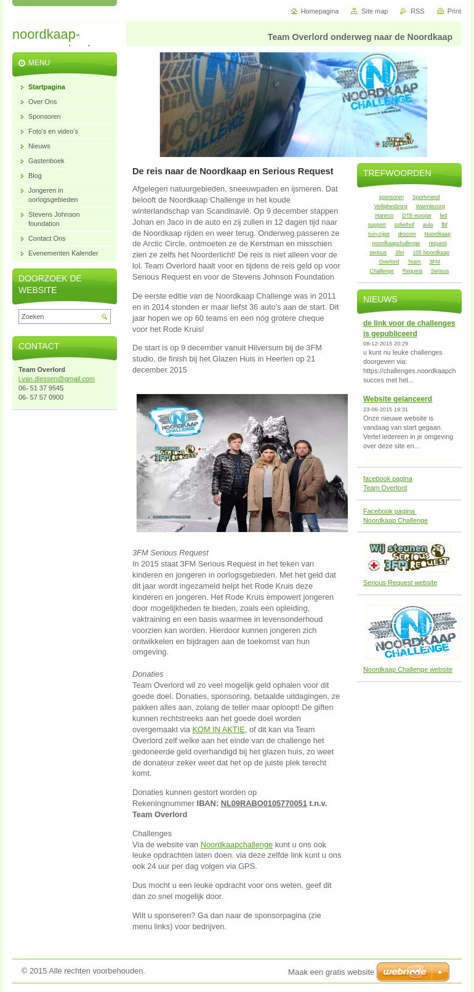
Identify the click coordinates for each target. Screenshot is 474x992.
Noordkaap (438, 234)
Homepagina (320, 11)
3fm (399, 252)
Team (414, 262)
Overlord (389, 262)
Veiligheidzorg (391, 206)
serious (378, 252)
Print (454, 11)
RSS (417, 11)
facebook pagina (387, 478)
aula (428, 225)
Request (412, 271)
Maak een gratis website (331, 972)
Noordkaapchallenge (237, 844)
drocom (407, 234)
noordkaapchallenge (396, 243)
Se (367, 582)
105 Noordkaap (430, 252)
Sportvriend (426, 197)
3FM (435, 262)
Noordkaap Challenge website (407, 669)
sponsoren (391, 197)
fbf (444, 225)
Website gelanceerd (397, 399)
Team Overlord (385, 487)
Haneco (384, 215)
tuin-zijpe (379, 234)
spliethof (404, 225)
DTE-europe (416, 215)
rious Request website (404, 582)
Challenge (382, 271)
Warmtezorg (430, 206)
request (438, 243)
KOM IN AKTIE (218, 729)
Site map (374, 11)
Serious (440, 271)
